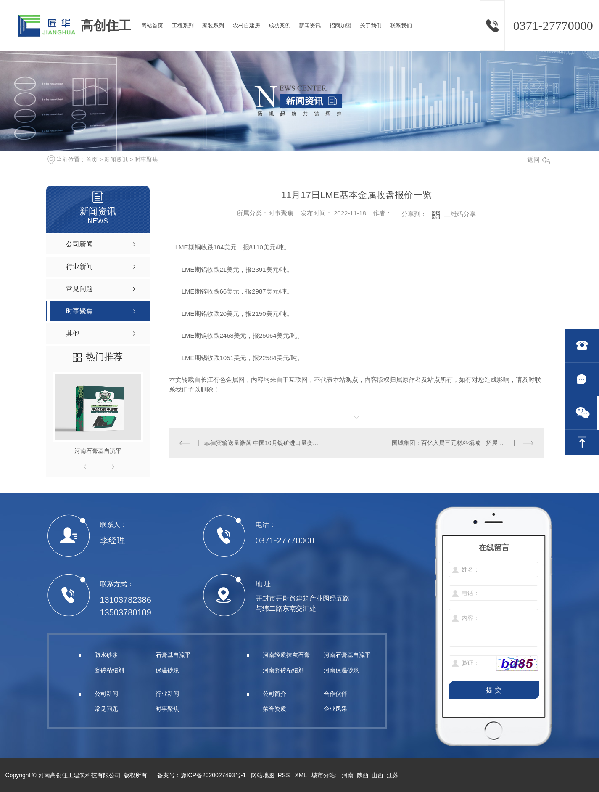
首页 (92, 159)
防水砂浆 (106, 655)
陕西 (363, 775)
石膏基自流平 (173, 655)
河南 (348, 775)
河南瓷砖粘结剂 (283, 670)
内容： (494, 628)
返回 (538, 159)
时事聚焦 (146, 159)
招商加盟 (340, 25)
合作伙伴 (335, 693)
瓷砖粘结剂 (109, 670)
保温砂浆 (167, 670)
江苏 (392, 775)
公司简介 (274, 693)
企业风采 (335, 708)
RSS (285, 775)
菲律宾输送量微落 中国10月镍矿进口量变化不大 (262, 443)
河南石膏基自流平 (97, 451)
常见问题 (106, 708)
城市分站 (323, 775)
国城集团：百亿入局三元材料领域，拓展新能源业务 (459, 443)
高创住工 (106, 25)
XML (301, 775)
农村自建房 (246, 25)
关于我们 (371, 25)
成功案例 (279, 25)
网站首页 (152, 25)
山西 (377, 775)
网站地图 (262, 775)
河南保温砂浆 (341, 670)
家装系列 (213, 25)
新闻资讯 (310, 25)
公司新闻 (106, 693)
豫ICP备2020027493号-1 (213, 775)
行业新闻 (167, 693)
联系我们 (401, 25)
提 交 (493, 690)
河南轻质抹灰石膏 (286, 655)
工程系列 (183, 25)
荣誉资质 (274, 708)
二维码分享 (460, 213)
